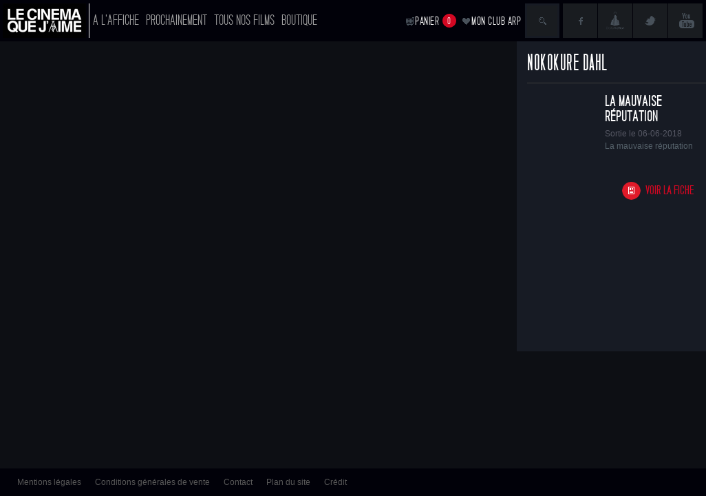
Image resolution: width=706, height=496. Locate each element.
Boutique (299, 20)
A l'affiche (116, 20)
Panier (435, 21)
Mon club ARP (496, 21)
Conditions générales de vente (152, 482)
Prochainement (176, 20)
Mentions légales (49, 482)
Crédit (335, 482)
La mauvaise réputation (633, 109)
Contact (238, 482)
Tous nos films (244, 20)
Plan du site (288, 482)
